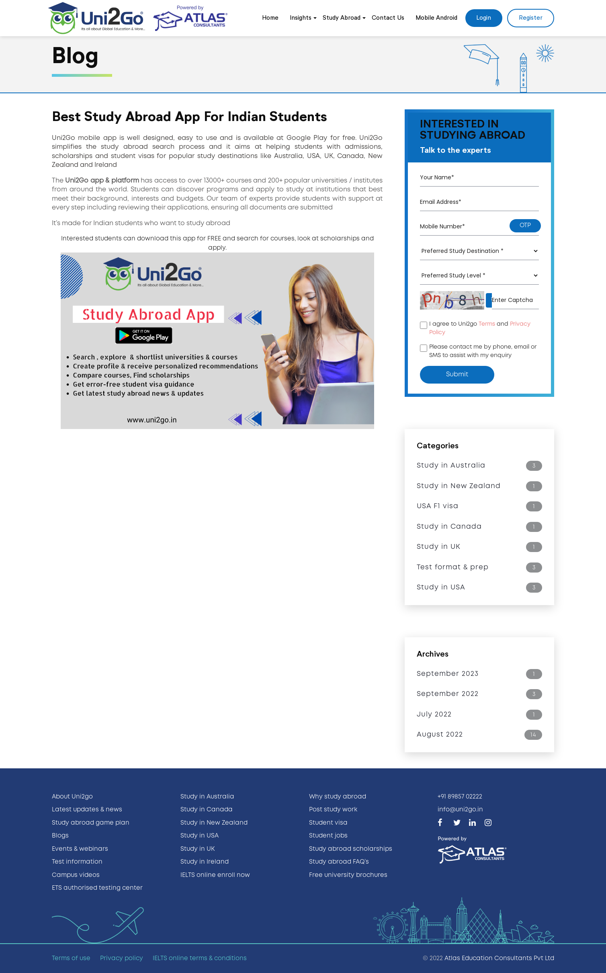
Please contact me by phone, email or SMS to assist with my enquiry (482, 351)
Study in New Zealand (214, 823)
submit (457, 375)
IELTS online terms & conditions (200, 958)
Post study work (333, 810)
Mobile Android (436, 18)
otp (525, 225)
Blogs (60, 836)
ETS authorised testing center (97, 888)
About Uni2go (72, 797)
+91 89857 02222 (460, 797)
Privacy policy (121, 958)
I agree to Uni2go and (479, 328)
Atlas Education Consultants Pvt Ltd (499, 958)
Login (483, 18)
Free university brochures (348, 875)
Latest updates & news (87, 810)
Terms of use (71, 958)
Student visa (328, 823)
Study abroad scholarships (350, 849)
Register (531, 18)
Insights (300, 18)
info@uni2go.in (460, 810)
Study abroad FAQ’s (339, 862)
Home (270, 18)
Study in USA (199, 836)
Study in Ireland (204, 862)
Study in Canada (206, 810)
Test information (77, 862)
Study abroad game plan (90, 823)
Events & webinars (80, 849)
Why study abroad (337, 797)
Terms (487, 324)
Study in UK (197, 849)
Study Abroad (341, 18)
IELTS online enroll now (215, 875)
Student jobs (328, 836)
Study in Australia (207, 797)
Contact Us (388, 18)
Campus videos (76, 875)
